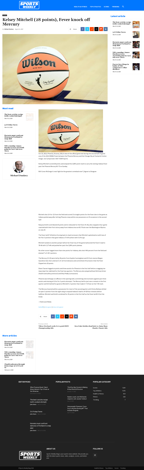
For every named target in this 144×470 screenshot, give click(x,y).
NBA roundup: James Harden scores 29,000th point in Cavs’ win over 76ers (14, 148)
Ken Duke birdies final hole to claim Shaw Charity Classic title (91, 327)
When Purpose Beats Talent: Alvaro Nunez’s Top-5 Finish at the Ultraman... (39, 389)
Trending (115, 7)
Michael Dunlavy (9, 29)
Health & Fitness (80, 7)
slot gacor (48, 307)
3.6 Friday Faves (10, 125)
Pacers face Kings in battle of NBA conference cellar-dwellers (121, 66)
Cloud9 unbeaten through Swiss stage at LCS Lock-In (14, 366)
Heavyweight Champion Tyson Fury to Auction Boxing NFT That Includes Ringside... (77, 408)
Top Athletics (95, 7)
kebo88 (41, 307)
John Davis (33, 404)
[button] (123, 7)
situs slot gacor (58, 307)
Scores (106, 7)
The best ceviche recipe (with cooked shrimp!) (13, 115)
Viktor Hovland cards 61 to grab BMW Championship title (53, 327)
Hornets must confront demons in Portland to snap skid (13, 137)
